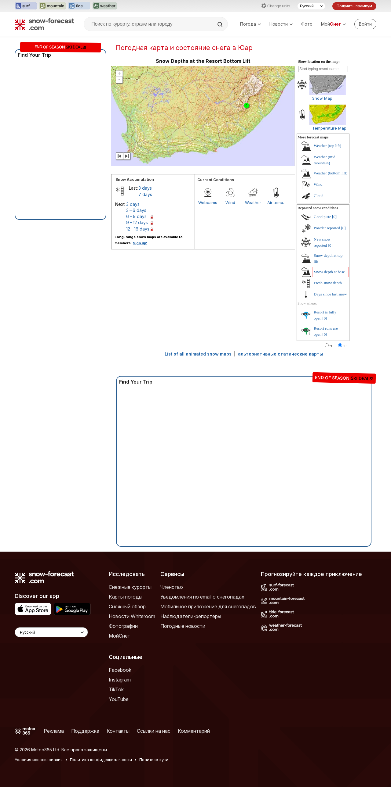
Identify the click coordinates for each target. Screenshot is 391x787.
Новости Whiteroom (132, 616)
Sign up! (140, 243)
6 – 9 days (136, 216)
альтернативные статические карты (280, 353)
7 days (145, 194)
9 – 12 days (137, 222)
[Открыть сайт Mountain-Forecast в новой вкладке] (52, 6)
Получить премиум (354, 6)
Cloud (318, 195)
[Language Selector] (51, 632)
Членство (171, 587)
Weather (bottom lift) (330, 173)
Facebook (120, 670)
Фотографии (123, 626)
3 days (145, 188)
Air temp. (275, 202)
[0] (334, 216)
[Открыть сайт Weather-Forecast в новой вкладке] (105, 6)
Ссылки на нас (153, 731)
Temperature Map (329, 128)
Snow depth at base (329, 272)
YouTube (119, 699)
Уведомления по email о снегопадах (202, 597)
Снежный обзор (127, 606)
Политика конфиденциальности (101, 759)
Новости (281, 24)
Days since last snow (330, 294)
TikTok (116, 689)
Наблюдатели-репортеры (190, 616)
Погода (250, 24)
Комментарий (194, 731)
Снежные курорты (130, 587)
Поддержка (85, 731)
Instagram (120, 680)
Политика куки (153, 759)
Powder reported (327, 228)
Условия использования (39, 759)
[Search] (221, 24)
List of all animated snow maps (198, 353)
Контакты (118, 731)
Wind (230, 202)
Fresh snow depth (328, 283)
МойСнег (119, 636)
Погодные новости (182, 626)
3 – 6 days (136, 210)
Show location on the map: (319, 61)
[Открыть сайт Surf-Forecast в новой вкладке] (26, 6)
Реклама (54, 731)
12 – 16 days (137, 228)
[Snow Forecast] (44, 24)
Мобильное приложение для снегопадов (208, 606)
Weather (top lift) (327, 145)
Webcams (207, 202)
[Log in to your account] (365, 24)
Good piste (322, 216)
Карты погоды (125, 597)
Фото (306, 24)
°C (332, 346)
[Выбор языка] (311, 6)
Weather (253, 202)
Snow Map (322, 98)
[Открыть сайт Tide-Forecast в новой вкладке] (79, 6)
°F (344, 346)
